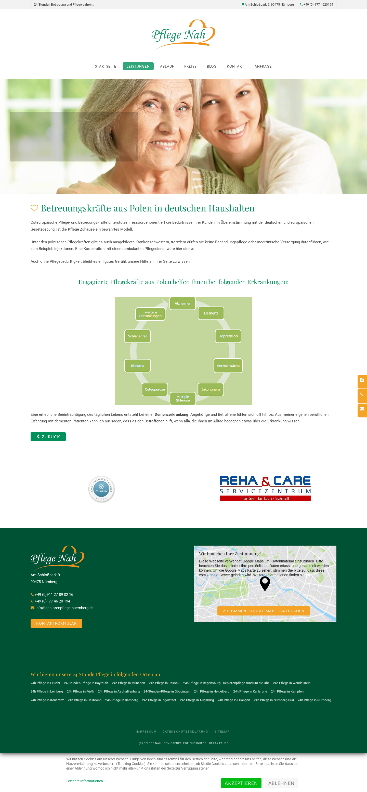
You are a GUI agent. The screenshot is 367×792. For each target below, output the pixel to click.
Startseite (105, 66)
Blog (212, 66)
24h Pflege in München (128, 683)
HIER (310, 575)
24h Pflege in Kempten (287, 691)
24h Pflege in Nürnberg (314, 700)
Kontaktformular (56, 623)
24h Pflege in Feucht (45, 683)
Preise (190, 66)
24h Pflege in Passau (164, 683)
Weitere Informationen (85, 781)
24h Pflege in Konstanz (47, 700)
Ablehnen (281, 783)
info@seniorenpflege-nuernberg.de (64, 608)
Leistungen (138, 66)
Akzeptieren (241, 783)
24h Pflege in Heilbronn (84, 700)
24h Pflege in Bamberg (121, 700)
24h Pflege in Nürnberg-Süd (274, 700)
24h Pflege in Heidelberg (211, 691)
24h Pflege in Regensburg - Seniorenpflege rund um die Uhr (226, 683)
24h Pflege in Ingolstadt (159, 700)
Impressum (146, 731)
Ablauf (167, 66)
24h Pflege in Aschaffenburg (119, 691)
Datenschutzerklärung (185, 731)
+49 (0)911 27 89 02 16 (54, 594)
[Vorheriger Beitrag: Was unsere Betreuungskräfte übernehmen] (48, 436)
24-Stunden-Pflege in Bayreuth (86, 683)
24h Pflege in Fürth (80, 691)
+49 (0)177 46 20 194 (52, 601)
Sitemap (222, 731)
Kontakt (235, 66)
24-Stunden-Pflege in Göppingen (166, 691)
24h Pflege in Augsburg (197, 700)
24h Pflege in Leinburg (47, 691)
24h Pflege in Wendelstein (291, 683)
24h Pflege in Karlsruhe (250, 691)
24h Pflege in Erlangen (234, 700)
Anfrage (263, 66)
